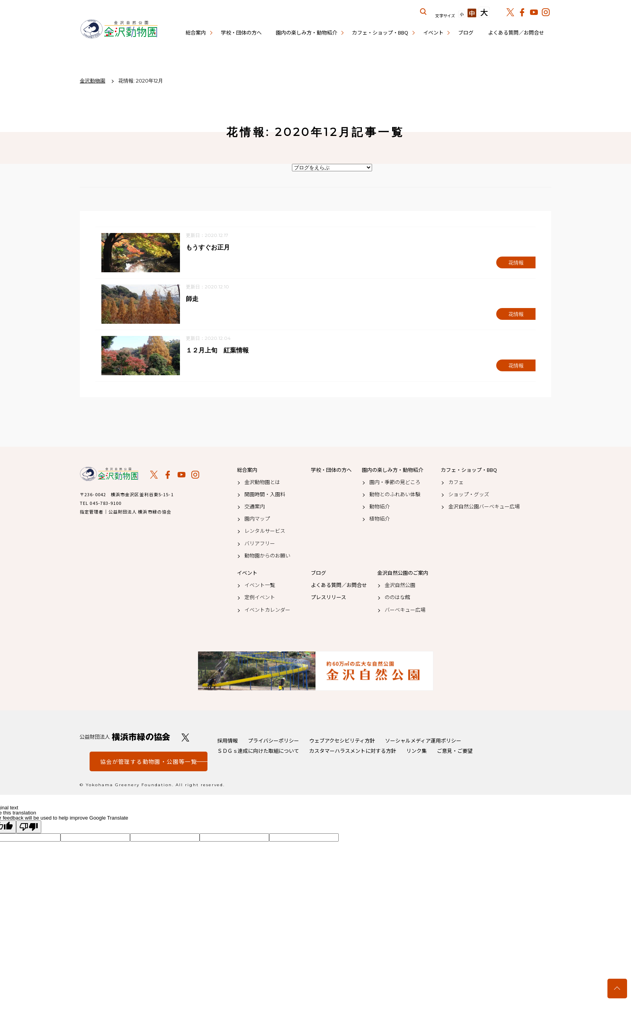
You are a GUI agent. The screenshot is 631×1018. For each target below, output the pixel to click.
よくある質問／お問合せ (516, 32)
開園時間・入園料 (264, 494)
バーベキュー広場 (405, 609)
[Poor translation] (28, 827)
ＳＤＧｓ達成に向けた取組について (258, 751)
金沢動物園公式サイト (119, 29)
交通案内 (254, 506)
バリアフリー (259, 543)
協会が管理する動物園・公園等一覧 (148, 762)
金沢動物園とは (262, 482)
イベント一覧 (259, 585)
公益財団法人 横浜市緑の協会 (125, 737)
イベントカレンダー (267, 609)
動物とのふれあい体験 (394, 494)
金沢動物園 (109, 474)
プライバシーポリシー (273, 741)
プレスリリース (328, 597)
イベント (433, 32)
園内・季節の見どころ (394, 482)
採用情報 (227, 741)
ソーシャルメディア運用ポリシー (423, 741)
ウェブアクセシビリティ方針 (342, 741)
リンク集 (416, 751)
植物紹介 (379, 519)
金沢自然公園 (400, 585)
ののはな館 (397, 597)
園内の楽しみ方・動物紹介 (306, 32)
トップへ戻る (617, 988)
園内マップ (257, 519)
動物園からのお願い (267, 555)
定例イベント (259, 597)
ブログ (465, 32)
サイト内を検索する (423, 12)
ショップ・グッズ (468, 494)
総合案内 (195, 32)
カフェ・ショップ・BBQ (380, 32)
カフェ (456, 482)
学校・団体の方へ (241, 32)
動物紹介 (379, 506)
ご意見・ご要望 (455, 751)
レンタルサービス (264, 531)
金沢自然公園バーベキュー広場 (484, 506)
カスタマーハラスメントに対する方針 (352, 751)
